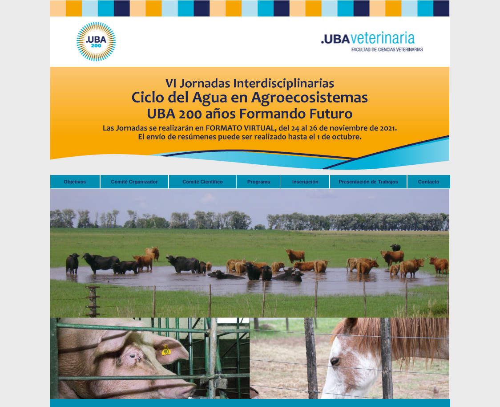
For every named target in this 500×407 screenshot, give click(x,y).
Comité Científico (202, 181)
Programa (258, 181)
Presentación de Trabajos (368, 181)
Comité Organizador (134, 181)
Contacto (429, 181)
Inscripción (305, 181)
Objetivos (75, 181)
